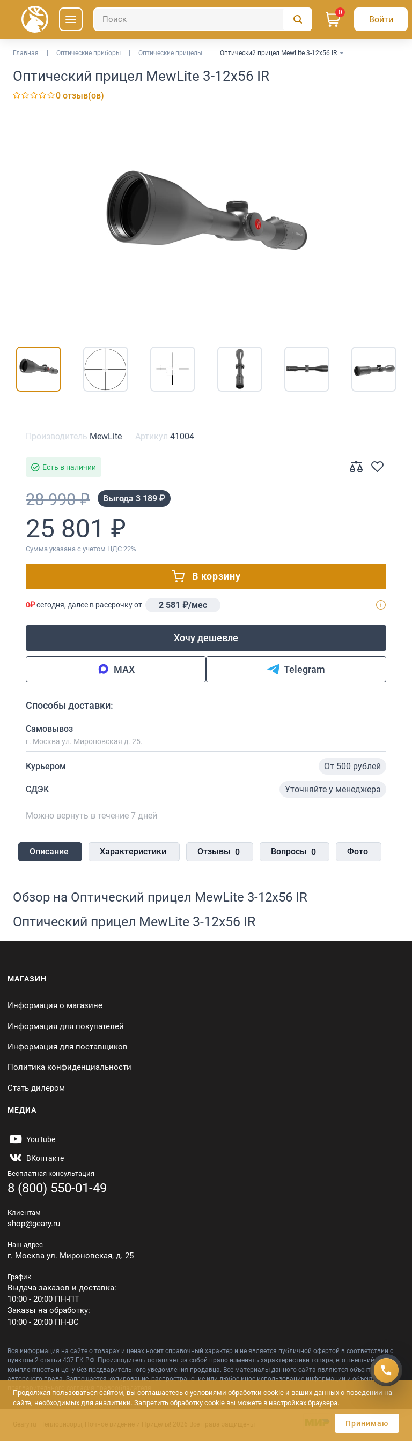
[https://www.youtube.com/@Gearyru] (31, 1140)
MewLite (106, 436)
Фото (349, 852)
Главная (26, 53)
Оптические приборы (88, 53)
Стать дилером (36, 1088)
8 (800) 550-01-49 (57, 1188)
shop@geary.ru (34, 1223)
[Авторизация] (381, 19)
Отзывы (214, 852)
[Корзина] (333, 19)
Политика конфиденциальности (69, 1067)
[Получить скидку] (386, 1369)
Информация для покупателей (66, 1026)
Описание (49, 852)
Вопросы (287, 852)
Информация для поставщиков (68, 1047)
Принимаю (366, 1423)
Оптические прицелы (170, 53)
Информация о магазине (55, 1006)
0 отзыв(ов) (80, 96)
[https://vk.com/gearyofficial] (36, 1159)
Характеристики (131, 852)
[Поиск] (202, 19)
